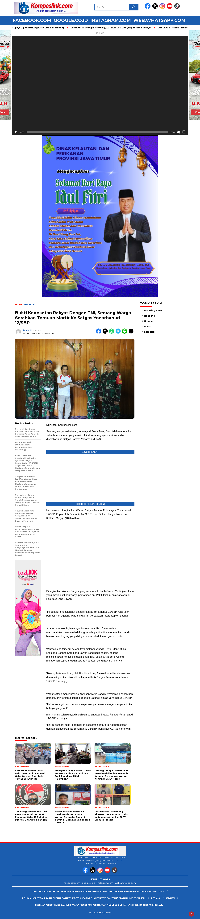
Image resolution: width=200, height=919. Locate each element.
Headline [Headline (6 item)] (149, 315)
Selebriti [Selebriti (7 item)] (149, 331)
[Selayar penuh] (184, 132)
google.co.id (71, 20)
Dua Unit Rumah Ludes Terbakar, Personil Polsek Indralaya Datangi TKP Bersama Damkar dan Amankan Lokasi (98, 891)
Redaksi (155, 898)
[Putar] (16, 132)
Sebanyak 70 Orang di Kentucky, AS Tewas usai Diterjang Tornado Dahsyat (112, 28)
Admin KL (28, 330)
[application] (100, 85)
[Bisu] (178, 132)
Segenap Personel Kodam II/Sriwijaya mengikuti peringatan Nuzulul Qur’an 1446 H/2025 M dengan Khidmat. (99, 905)
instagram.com (110, 20)
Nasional (29, 304)
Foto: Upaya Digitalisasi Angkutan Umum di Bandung (37, 28)
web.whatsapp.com (159, 20)
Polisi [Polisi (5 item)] (147, 326)
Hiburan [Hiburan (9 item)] (149, 321)
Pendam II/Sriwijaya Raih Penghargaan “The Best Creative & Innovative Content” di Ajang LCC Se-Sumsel (84, 898)
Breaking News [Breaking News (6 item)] (153, 310)
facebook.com (32, 20)
